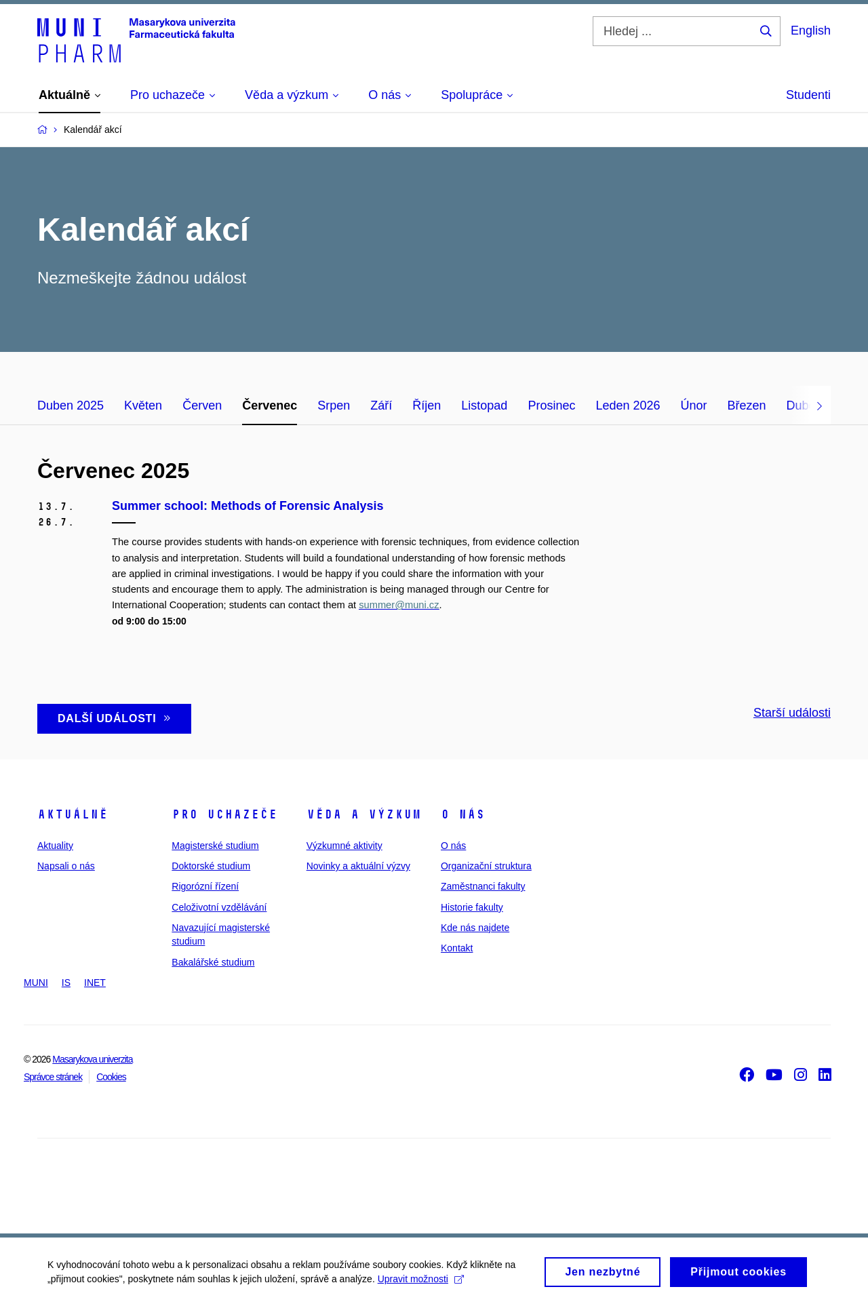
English (811, 30)
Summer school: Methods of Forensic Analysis (247, 506)
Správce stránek (53, 1076)
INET (95, 982)
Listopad (484, 405)
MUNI (36, 982)
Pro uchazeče (224, 814)
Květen (143, 405)
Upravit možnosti (421, 1283)
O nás (463, 814)
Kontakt (457, 948)
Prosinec (551, 405)
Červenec (269, 405)
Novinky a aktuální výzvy (358, 865)
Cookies (111, 1076)
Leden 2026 (627, 405)
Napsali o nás (66, 865)
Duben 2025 (70, 405)
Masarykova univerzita (92, 1059)
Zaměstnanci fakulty (483, 886)
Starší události (792, 712)
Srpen (333, 405)
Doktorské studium (211, 865)
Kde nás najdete (475, 927)
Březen (747, 405)
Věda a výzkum (364, 814)
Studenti (808, 95)
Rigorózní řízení (205, 886)
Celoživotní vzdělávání (219, 907)
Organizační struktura (486, 865)
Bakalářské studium (213, 962)
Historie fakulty (472, 907)
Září (381, 405)
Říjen (426, 405)
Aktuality (55, 845)
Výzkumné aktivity (344, 845)
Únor (694, 405)
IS (66, 982)
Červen (202, 405)
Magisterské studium (215, 845)
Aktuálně (72, 814)
